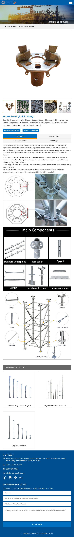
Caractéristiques (20, 141)
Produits (15, 26)
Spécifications (54, 136)
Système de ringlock (27, 26)
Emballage (54, 141)
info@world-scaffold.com (15, 473)
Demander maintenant (11, 130)
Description (20, 136)
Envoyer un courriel (31, 130)
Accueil (7, 26)
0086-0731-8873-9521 (14, 465)
